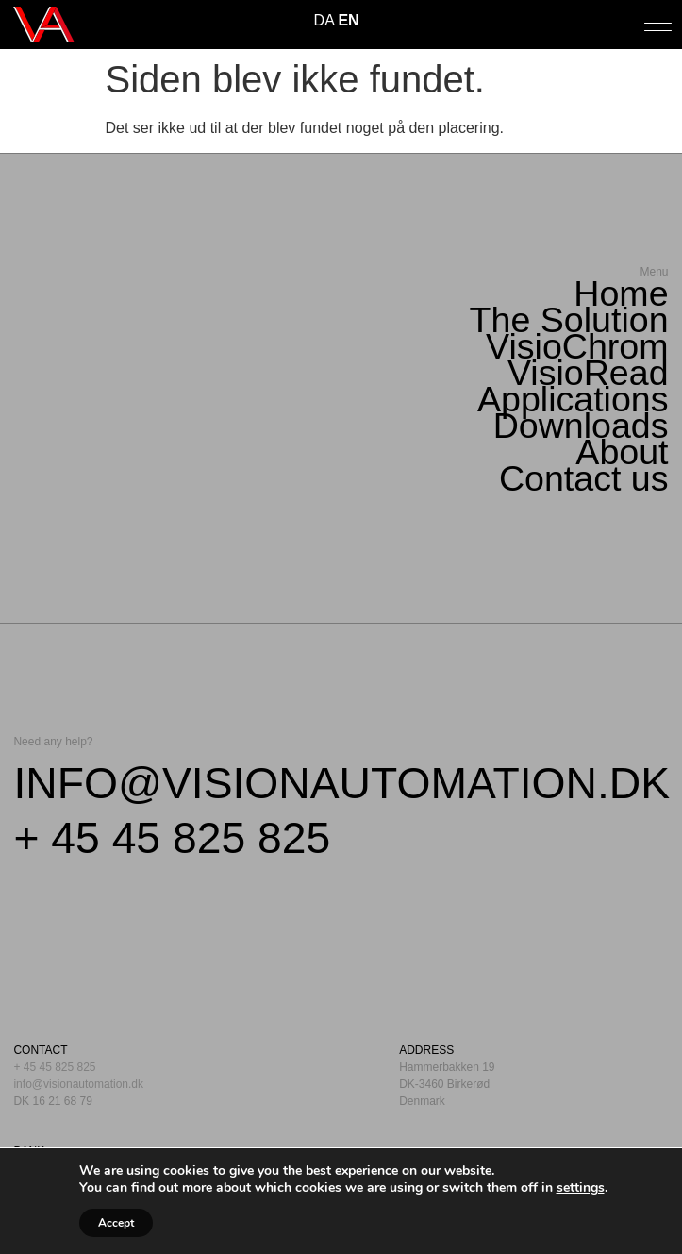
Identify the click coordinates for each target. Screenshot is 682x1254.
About (621, 452)
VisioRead (588, 372)
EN (348, 20)
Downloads (581, 425)
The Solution (569, 320)
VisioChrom (577, 346)
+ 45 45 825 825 (171, 837)
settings (581, 1187)
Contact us (584, 478)
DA (324, 20)
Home (621, 293)
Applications (573, 399)
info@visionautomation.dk (341, 783)
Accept (116, 1222)
